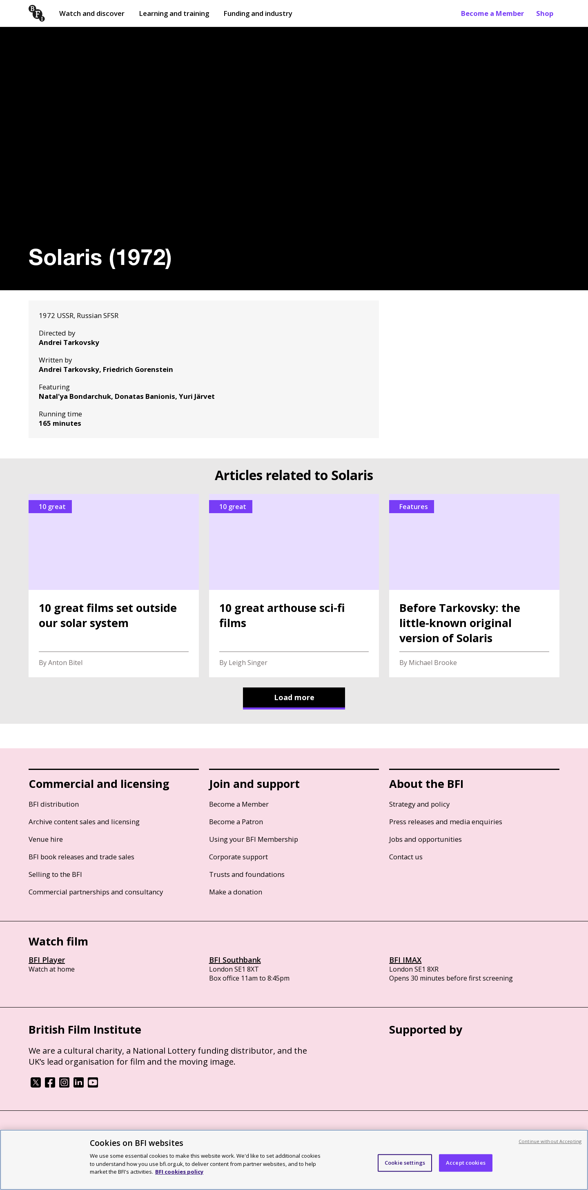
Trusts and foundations (247, 874)
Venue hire (46, 839)
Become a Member (492, 13)
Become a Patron (236, 821)
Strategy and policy (419, 804)
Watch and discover (92, 13)
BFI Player (47, 960)
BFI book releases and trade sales (81, 856)
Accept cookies (466, 1162)
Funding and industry (257, 13)
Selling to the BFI (55, 874)
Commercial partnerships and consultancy (96, 891)
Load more (294, 697)
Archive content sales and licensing (84, 821)
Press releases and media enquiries (445, 821)
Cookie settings (405, 1162)
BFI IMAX (405, 960)
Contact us (406, 856)
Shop (544, 13)
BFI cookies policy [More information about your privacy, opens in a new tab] (179, 1171)
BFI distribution (54, 804)
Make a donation (235, 891)
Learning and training (174, 13)
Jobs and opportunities (425, 839)
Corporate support (238, 856)
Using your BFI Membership (253, 839)
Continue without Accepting (550, 1141)
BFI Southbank (235, 960)
